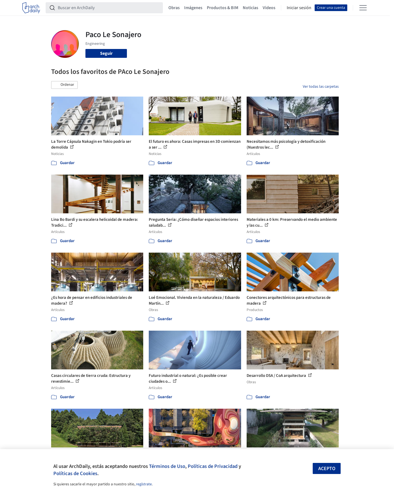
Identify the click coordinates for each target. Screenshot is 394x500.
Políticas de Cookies (75, 473)
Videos (269, 8)
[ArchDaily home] (31, 7)
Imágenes (193, 8)
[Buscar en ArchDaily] (109, 7)
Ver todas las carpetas (321, 87)
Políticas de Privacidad (213, 466)
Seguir (106, 53)
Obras (174, 8)
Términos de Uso (167, 466)
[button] (64, 85)
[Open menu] (363, 7)
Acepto (326, 468)
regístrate (144, 484)
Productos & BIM (222, 8)
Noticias (250, 8)
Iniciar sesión (299, 8)
